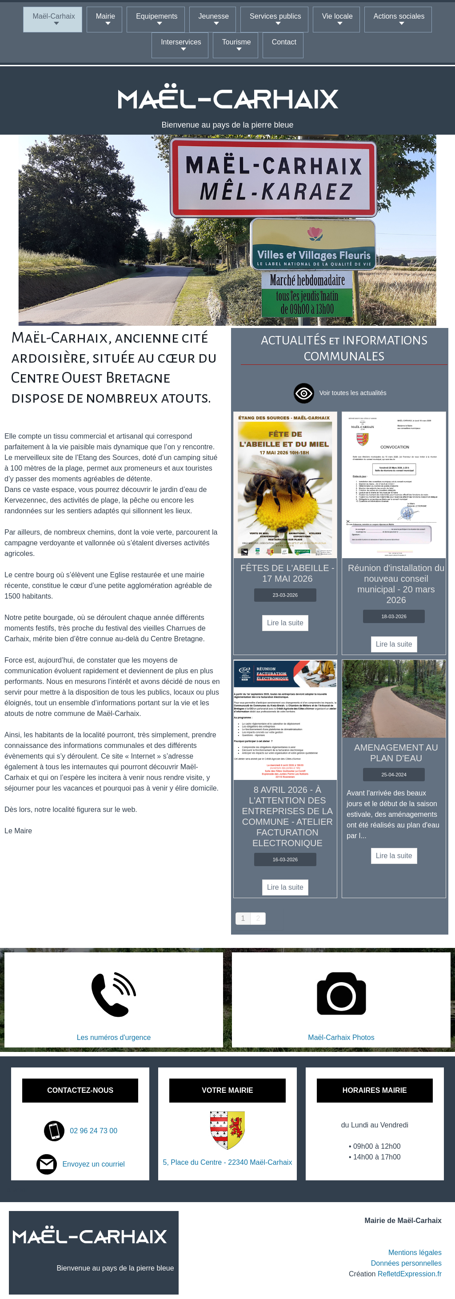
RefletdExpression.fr (410, 1274)
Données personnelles (406, 1263)
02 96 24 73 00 (80, 1131)
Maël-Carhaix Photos (341, 1037)
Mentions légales (415, 1252)
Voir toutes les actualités (340, 392)
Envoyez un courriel (80, 1164)
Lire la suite (285, 623)
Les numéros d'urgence (114, 1037)
